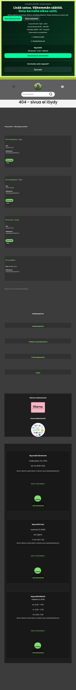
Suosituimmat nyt (39, 41)
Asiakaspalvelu (38, 326)
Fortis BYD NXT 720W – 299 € (38, 24)
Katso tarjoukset (31, 18)
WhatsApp (9, 160)
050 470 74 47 (10, 228)
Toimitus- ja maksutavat (38, 342)
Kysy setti (38, 69)
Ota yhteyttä (38, 506)
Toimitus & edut (38, 37)
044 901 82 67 (10, 147)
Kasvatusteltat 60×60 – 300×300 (38, 27)
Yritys (38, 373)
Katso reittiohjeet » (38, 484)
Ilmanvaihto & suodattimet (38, 32)
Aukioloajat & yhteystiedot (37, 55)
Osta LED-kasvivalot (12, 18)
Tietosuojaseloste (38, 357)
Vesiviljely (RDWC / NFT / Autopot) (38, 29)
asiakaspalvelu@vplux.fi (12, 153)
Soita (7, 163)
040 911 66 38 (10, 188)
